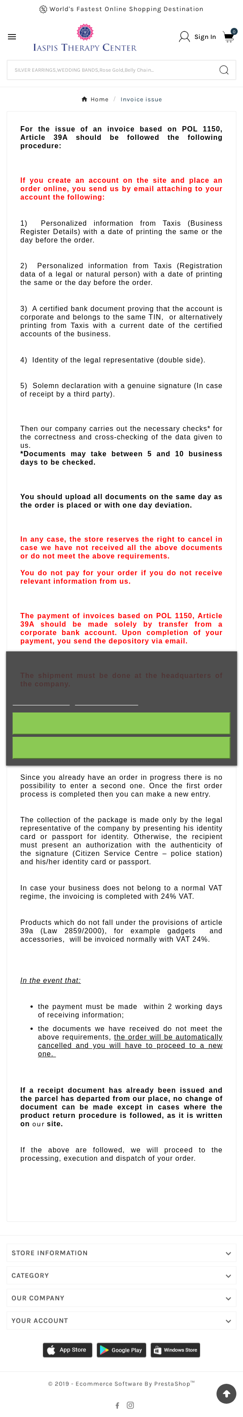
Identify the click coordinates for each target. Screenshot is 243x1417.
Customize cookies (106, 701)
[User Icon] (197, 36)
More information (41, 701)
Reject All (121, 723)
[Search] (110, 70)
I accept (122, 747)
